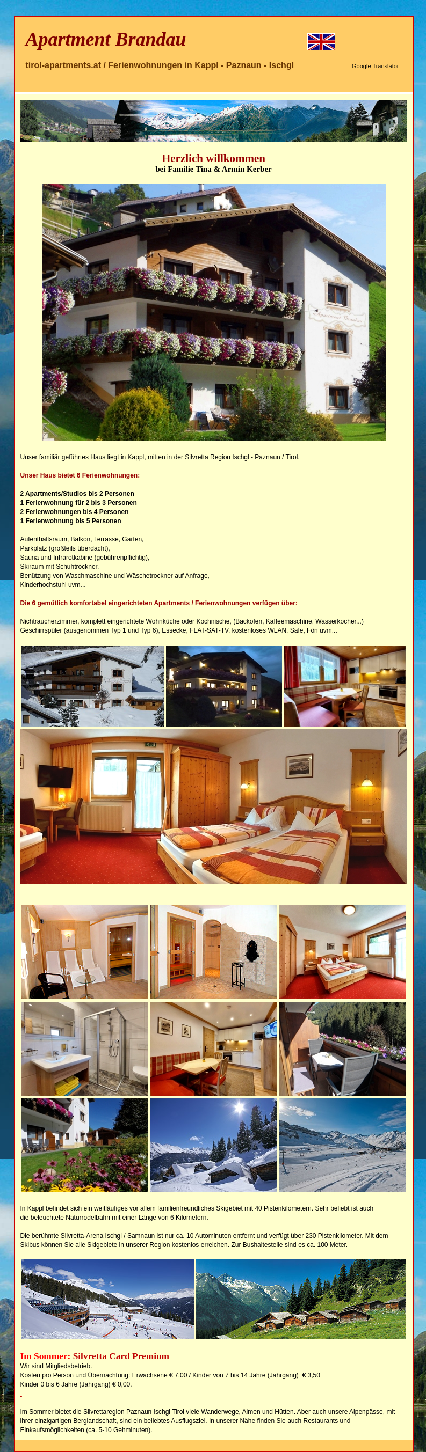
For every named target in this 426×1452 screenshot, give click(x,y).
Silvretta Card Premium (121, 1356)
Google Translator (375, 66)
